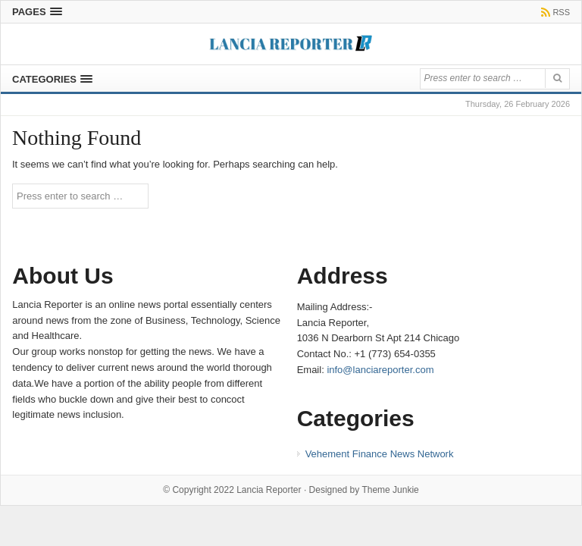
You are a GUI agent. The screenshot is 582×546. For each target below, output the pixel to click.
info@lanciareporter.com (380, 369)
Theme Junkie (389, 490)
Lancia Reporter (268, 490)
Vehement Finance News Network (379, 454)
